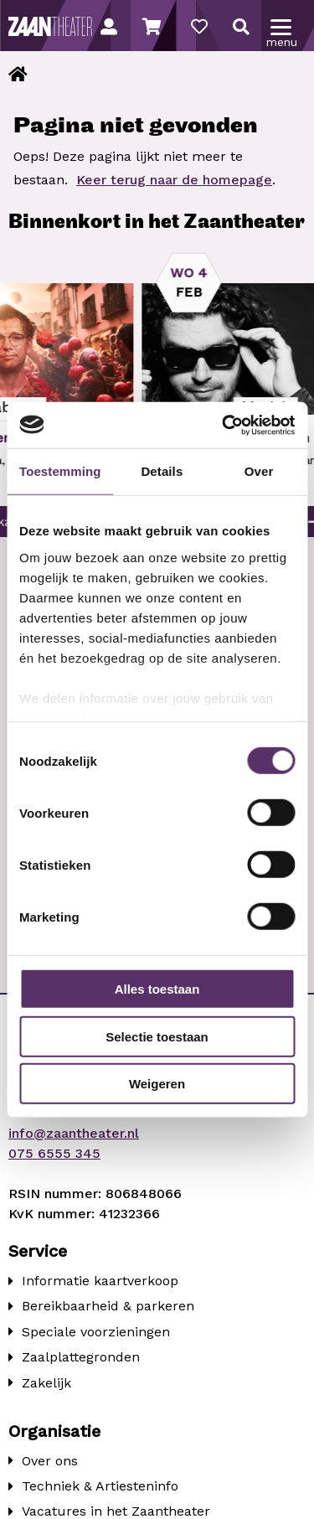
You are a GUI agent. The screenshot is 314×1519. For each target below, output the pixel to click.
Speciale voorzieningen (96, 1332)
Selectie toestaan (157, 1036)
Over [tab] (259, 471)
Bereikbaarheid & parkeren (108, 1306)
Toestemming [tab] (60, 471)
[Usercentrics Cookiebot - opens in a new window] (223, 425)
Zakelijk (46, 1383)
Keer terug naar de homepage (174, 180)
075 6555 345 (54, 1153)
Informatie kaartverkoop (100, 1281)
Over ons (50, 1461)
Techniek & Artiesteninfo (100, 1486)
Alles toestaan (157, 989)
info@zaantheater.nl (73, 1133)
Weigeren (157, 1084)
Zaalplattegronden (81, 1357)
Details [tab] (162, 471)
